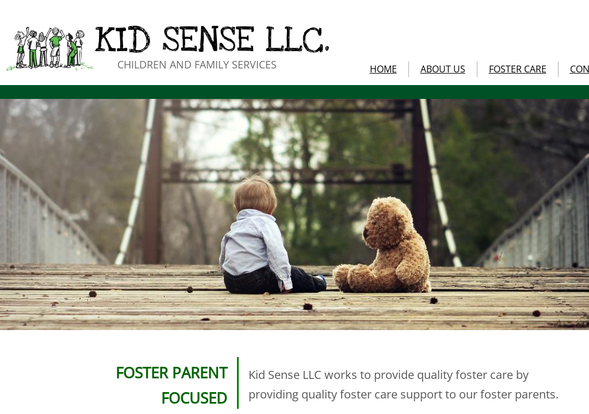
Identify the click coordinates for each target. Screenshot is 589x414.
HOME (383, 69)
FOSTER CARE (517, 69)
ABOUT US (442, 69)
